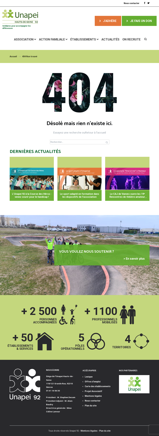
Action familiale (52, 39)
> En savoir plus (134, 258)
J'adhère (109, 21)
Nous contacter (92, 401)
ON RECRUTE (131, 39)
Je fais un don (141, 21)
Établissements (83, 39)
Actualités (110, 39)
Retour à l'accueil (95, 132)
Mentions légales (89, 431)
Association (23, 39)
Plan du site (91, 405)
